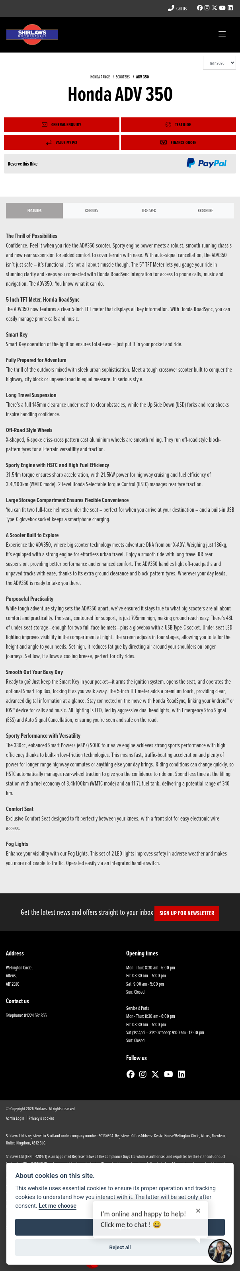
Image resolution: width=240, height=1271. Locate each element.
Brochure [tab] (205, 210)
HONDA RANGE (100, 77)
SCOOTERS (123, 77)
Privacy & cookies (41, 1118)
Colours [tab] (91, 210)
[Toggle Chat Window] (220, 1251)
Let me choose (57, 1206)
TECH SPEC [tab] (149, 210)
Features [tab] (34, 210)
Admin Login (15, 1118)
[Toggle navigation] (222, 35)
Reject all (120, 1247)
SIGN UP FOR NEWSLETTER (187, 913)
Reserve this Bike (22, 164)
